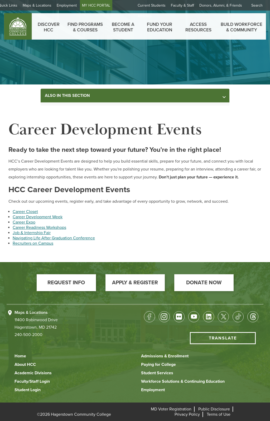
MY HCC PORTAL (108, 5)
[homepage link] (18, 26)
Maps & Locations (48, 5)
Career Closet (25, 211)
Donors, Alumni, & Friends (220, 5)
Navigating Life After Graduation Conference (54, 238)
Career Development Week (37, 217)
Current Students (152, 5)
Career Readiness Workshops (39, 227)
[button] (66, 282)
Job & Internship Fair (32, 232)
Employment (78, 5)
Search (257, 5)
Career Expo (24, 222)
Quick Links (19, 5)
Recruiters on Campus (33, 243)
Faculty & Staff (182, 5)
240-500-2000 (28, 334)
